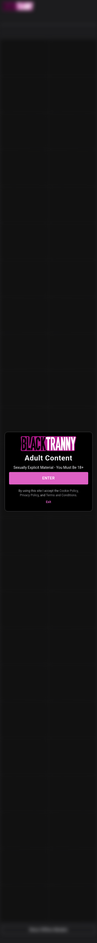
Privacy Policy (29, 495)
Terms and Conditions (61, 495)
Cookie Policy (68, 490)
